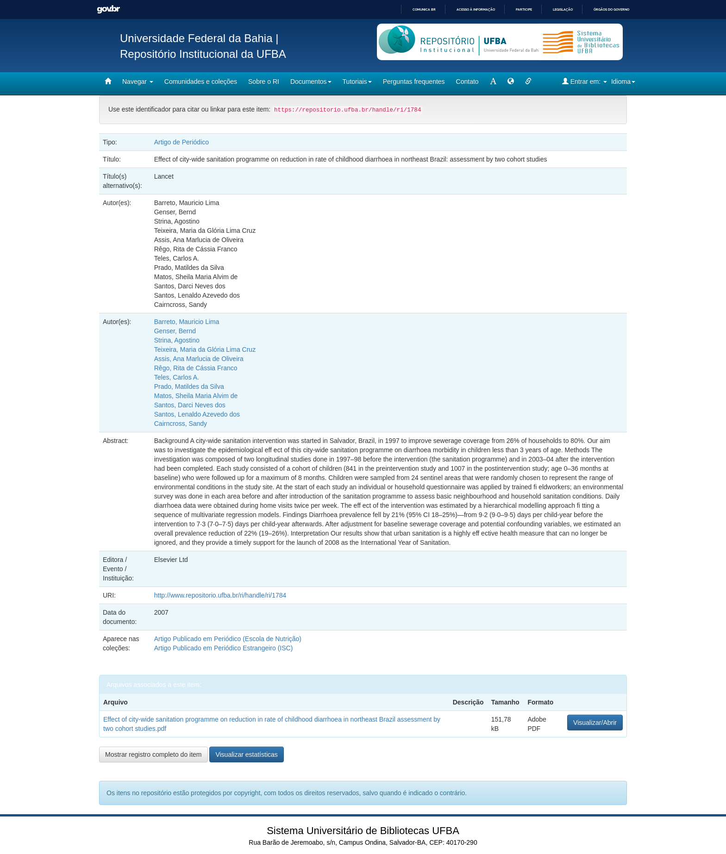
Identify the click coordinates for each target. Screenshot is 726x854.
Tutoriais (357, 81)
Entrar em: (584, 81)
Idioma (623, 81)
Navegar (137, 81)
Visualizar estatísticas (246, 754)
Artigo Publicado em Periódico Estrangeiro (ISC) (223, 648)
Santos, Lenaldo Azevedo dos (197, 414)
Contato (467, 81)
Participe (524, 9)
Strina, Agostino (177, 340)
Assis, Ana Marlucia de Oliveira (199, 358)
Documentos (311, 81)
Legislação (563, 9)
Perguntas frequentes (414, 81)
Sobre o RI (263, 81)
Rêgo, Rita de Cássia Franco (196, 368)
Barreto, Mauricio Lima (186, 321)
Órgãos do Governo (611, 9)
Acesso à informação (476, 9)
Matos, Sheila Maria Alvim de (196, 395)
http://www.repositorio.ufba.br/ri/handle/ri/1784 (220, 595)
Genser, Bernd (175, 331)
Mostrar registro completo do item (153, 754)
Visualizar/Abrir (595, 722)
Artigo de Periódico (181, 142)
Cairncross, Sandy (180, 423)
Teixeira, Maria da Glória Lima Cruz (205, 349)
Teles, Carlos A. (176, 377)
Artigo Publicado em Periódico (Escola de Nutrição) (227, 638)
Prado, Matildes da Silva (189, 386)
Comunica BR (424, 9)
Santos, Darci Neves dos (189, 405)
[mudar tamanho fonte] (493, 81)
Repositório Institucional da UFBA (203, 54)
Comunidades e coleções (200, 81)
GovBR (108, 9)
